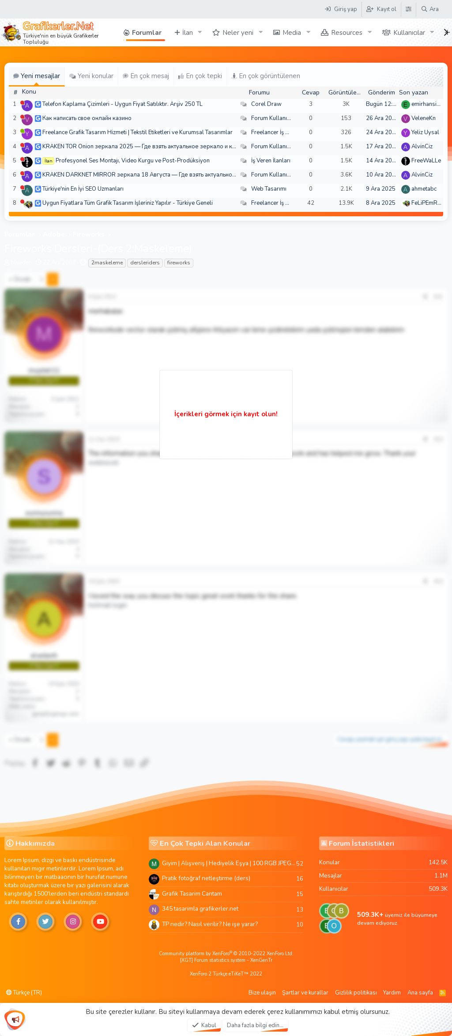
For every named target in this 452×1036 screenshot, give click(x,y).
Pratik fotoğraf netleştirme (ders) (206, 878)
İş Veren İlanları (270, 161)
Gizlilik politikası (356, 993)
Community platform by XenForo (226, 953)
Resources (346, 32)
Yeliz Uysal (425, 132)
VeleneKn (423, 118)
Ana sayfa (420, 993)
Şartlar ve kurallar (305, 993)
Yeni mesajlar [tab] (36, 76)
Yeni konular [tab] (91, 76)
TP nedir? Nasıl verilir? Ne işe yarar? (210, 924)
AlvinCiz (422, 147)
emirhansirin (427, 104)
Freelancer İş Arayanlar (281, 132)
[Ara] (429, 9)
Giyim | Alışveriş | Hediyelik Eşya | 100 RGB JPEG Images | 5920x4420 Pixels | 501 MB (229, 863)
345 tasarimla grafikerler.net (200, 908)
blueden (21, 263)
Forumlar (147, 32)
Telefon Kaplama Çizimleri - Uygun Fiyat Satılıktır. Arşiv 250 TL (122, 104)
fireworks (178, 262)
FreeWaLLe (426, 161)
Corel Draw (266, 104)
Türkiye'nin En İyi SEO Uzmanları (83, 189)
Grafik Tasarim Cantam (192, 893)
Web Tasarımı (268, 189)
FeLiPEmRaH (428, 203)
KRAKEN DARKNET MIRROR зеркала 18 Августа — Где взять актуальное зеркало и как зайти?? (169, 175)
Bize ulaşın (262, 993)
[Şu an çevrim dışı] (22, 102)
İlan (187, 32)
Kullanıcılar (409, 32)
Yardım (392, 993)
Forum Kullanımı (272, 118)
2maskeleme (107, 262)
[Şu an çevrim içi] (22, 130)
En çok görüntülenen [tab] (265, 76)
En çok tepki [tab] (200, 76)
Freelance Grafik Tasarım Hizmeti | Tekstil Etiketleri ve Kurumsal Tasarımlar (137, 132)
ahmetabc (424, 189)
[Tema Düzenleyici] (408, 9)
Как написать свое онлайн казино (87, 118)
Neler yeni (237, 32)
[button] (199, 32)
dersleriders (145, 262)
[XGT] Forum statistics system (226, 960)
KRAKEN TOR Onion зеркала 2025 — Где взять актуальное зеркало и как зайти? (149, 147)
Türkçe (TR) (24, 993)
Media (291, 32)
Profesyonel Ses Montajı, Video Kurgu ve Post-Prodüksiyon (133, 161)
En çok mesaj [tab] (146, 76)
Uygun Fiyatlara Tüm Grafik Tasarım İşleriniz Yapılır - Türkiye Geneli (127, 203)
